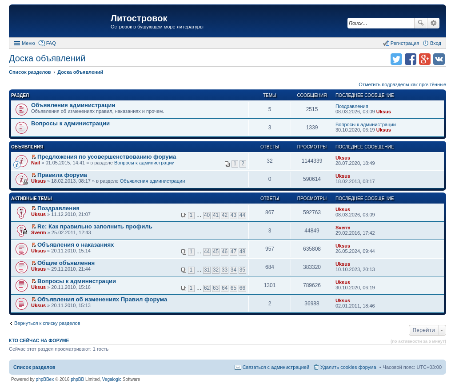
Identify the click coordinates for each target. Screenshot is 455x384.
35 (242, 270)
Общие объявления (66, 263)
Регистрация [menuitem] (405, 43)
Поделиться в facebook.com (410, 59)
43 (233, 215)
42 (225, 215)
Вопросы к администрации (70, 123)
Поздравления (351, 106)
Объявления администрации (73, 105)
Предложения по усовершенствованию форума (106, 156)
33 (225, 270)
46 (225, 251)
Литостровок (139, 18)
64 (225, 288)
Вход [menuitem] (435, 43)
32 (216, 270)
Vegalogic (111, 379)
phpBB (77, 379)
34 (233, 270)
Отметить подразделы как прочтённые (402, 84)
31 (207, 270)
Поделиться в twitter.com (396, 59)
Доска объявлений (47, 58)
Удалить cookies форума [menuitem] (348, 367)
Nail (35, 162)
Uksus (383, 111)
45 (216, 251)
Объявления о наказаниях (75, 244)
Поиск (420, 23)
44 (242, 215)
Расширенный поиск (433, 23)
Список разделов (34, 367)
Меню (28, 43)
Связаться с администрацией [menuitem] (276, 367)
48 (242, 251)
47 (233, 251)
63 (216, 288)
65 (233, 288)
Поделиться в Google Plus (425, 59)
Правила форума (62, 175)
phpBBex (45, 379)
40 (207, 215)
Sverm (38, 232)
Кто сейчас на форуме (39, 340)
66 (242, 288)
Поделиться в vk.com (439, 59)
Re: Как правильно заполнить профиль (94, 226)
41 (216, 215)
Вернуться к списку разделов (47, 323)
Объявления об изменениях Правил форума (102, 299)
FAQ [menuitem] (51, 43)
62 (207, 288)
